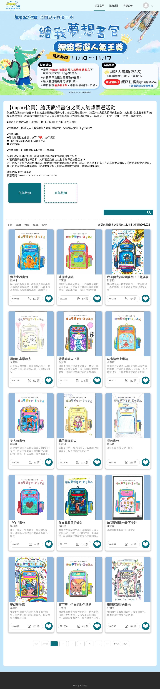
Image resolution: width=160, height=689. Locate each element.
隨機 (18, 225)
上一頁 (45, 644)
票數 (35, 225)
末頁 (125, 644)
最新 (9, 225)
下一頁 (116, 644)
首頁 (36, 644)
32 (107, 644)
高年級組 (61, 193)
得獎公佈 (128, 5)
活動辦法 (113, 5)
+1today (76, 685)
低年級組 (25, 193)
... (98, 644)
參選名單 (99, 5)
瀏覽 (27, 225)
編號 (44, 225)
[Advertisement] (80, 655)
